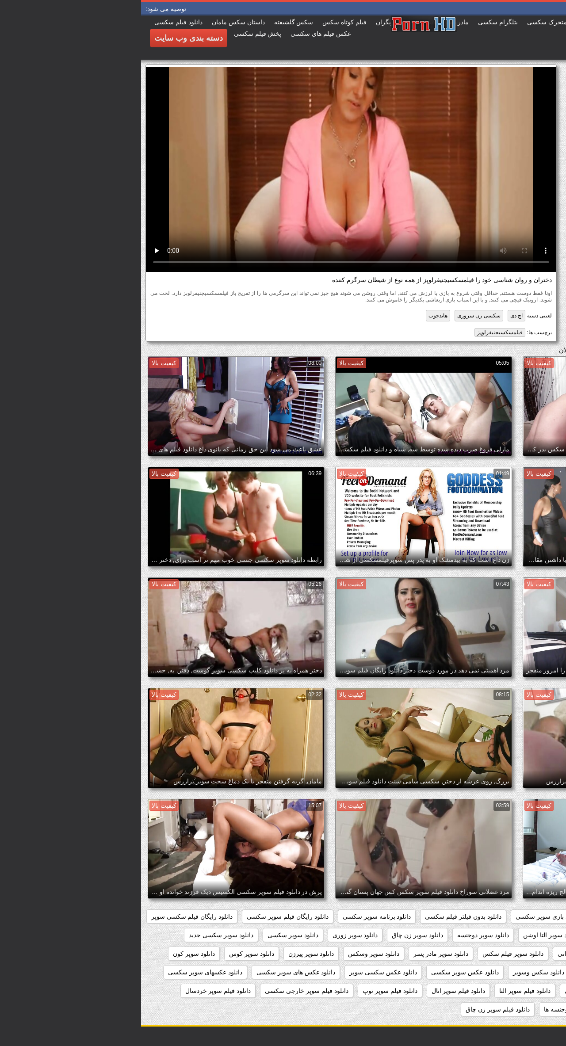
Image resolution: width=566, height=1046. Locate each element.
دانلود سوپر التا (470, 935)
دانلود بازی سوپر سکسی (407, 916)
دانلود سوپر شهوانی (442, 953)
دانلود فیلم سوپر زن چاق (357, 1009)
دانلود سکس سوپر (528, 972)
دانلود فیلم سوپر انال (317, 990)
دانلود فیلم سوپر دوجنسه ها (438, 1009)
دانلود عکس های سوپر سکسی (155, 972)
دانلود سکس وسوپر (397, 972)
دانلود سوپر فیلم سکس (371, 953)
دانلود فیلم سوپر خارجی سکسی (165, 990)
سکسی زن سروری (337, 316)
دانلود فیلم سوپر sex (525, 990)
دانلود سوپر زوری (214, 935)
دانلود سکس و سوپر (463, 972)
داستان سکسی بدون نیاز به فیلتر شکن (502, 916)
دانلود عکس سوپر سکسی (324, 972)
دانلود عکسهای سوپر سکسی (64, 972)
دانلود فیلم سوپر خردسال (77, 990)
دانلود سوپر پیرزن (170, 953)
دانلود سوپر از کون (528, 935)
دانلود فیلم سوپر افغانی (454, 990)
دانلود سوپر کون (53, 953)
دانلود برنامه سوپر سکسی (236, 916)
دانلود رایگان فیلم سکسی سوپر (51, 916)
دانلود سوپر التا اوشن (409, 935)
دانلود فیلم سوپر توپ (249, 990)
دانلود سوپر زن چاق (276, 935)
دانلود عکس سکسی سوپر (242, 972)
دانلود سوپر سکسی (151, 935)
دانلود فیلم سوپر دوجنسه (520, 1009)
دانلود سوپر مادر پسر (299, 953)
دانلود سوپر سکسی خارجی (517, 953)
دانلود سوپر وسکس (232, 953)
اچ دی (375, 316)
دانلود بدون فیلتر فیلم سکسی (322, 916)
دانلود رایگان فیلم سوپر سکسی (146, 916)
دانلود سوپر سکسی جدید (80, 935)
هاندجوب (296, 316)
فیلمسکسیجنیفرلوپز (359, 332)
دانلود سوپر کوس (110, 953)
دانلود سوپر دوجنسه (342, 935)
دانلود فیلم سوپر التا (383, 990)
